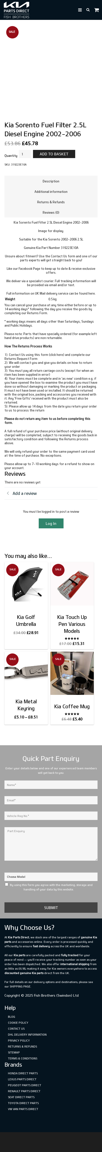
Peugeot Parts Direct (24, 1085)
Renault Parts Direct (24, 1091)
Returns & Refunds (22, 1046)
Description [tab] (51, 181)
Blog (11, 1016)
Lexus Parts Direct (22, 1079)
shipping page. (20, 986)
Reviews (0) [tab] (51, 212)
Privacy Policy (19, 1040)
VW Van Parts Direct (23, 1109)
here (91, 293)
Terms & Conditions (22, 1058)
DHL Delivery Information (27, 1034)
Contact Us (16, 1028)
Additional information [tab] (51, 191)
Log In (51, 523)
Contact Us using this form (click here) (36, 354)
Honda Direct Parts (23, 1073)
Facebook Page (29, 268)
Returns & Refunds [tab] (51, 202)
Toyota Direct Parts (23, 1103)
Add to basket (54, 154)
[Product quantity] (25, 154)
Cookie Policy (18, 1022)
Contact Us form (63, 256)
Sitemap (14, 1052)
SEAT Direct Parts (21, 1097)
